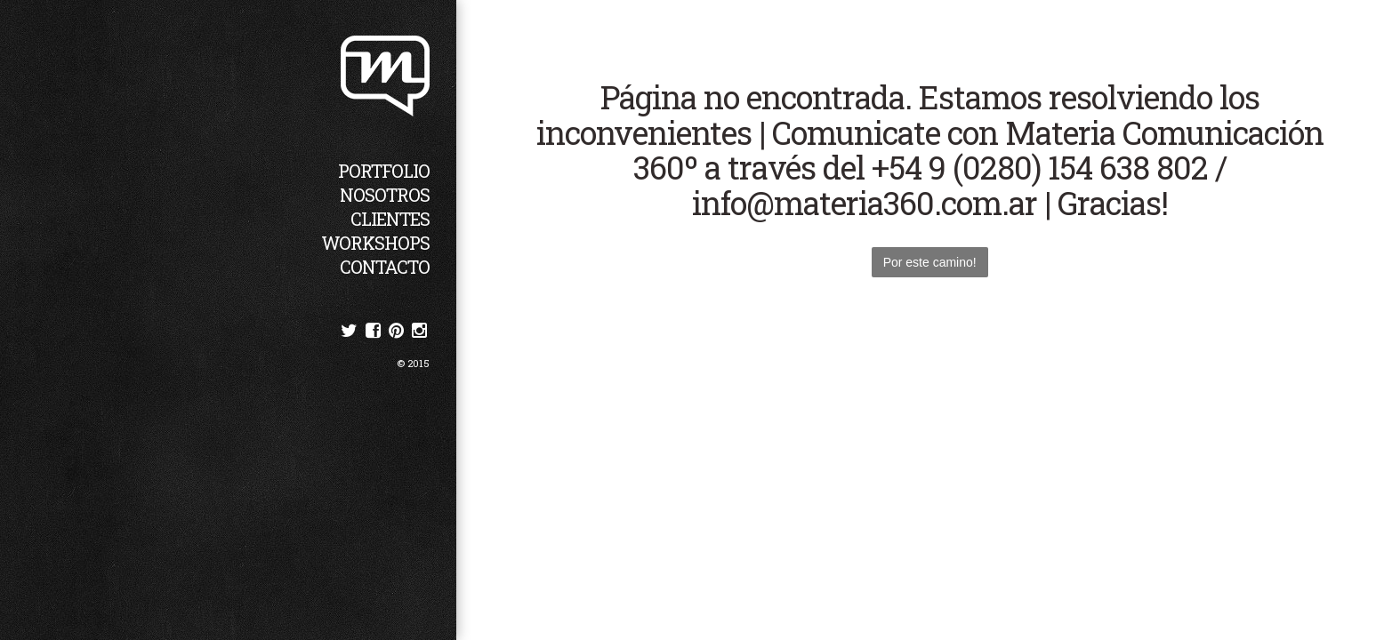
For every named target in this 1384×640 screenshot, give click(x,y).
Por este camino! (930, 262)
